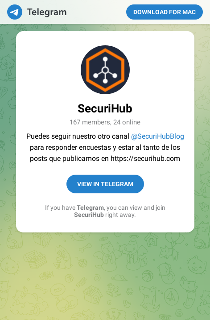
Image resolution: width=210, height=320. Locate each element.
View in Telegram (105, 184)
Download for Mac (164, 12)
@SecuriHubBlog (157, 136)
